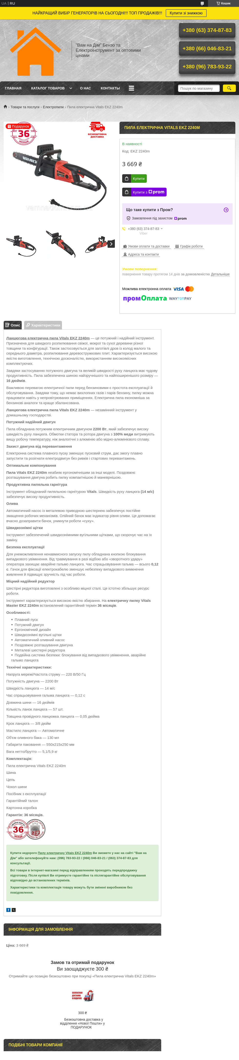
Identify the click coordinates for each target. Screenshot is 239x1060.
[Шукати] (229, 88)
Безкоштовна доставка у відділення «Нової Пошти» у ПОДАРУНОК (82, 1023)
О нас (85, 88)
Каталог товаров (48, 88)
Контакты (110, 88)
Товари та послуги (24, 107)
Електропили (53, 107)
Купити (139, 178)
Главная (13, 88)
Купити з (148, 192)
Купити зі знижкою (186, 13)
